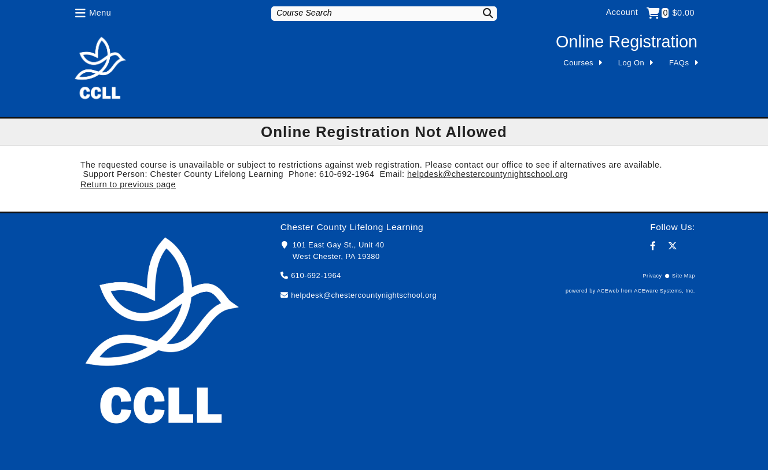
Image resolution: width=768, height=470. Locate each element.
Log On (631, 62)
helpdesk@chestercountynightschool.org (487, 174)
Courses (578, 62)
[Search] (480, 13)
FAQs (679, 62)
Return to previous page (128, 184)
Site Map (683, 276)
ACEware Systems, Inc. (664, 291)
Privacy (652, 276)
